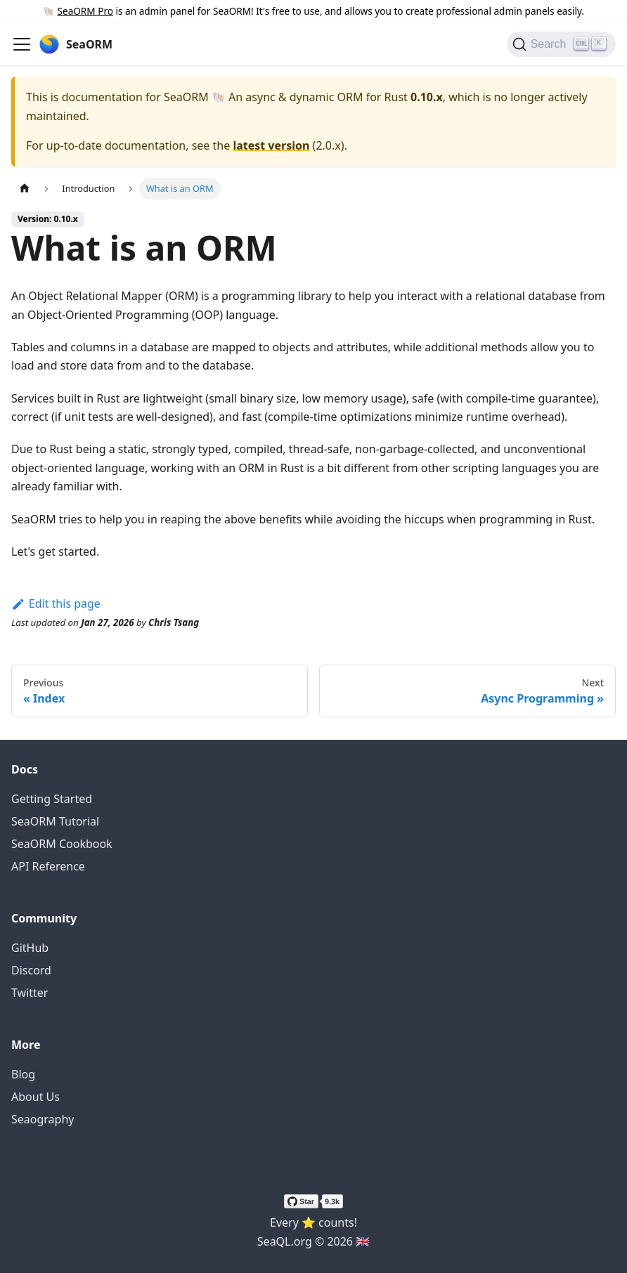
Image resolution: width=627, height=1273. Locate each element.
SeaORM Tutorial (55, 821)
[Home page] (24, 189)
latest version (271, 145)
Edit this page (56, 603)
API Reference (48, 866)
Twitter (29, 992)
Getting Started (51, 799)
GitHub (30, 947)
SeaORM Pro (85, 11)
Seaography (42, 1119)
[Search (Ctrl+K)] (561, 44)
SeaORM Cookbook (61, 843)
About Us (35, 1096)
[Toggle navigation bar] (21, 44)
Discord (31, 970)
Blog (23, 1074)
